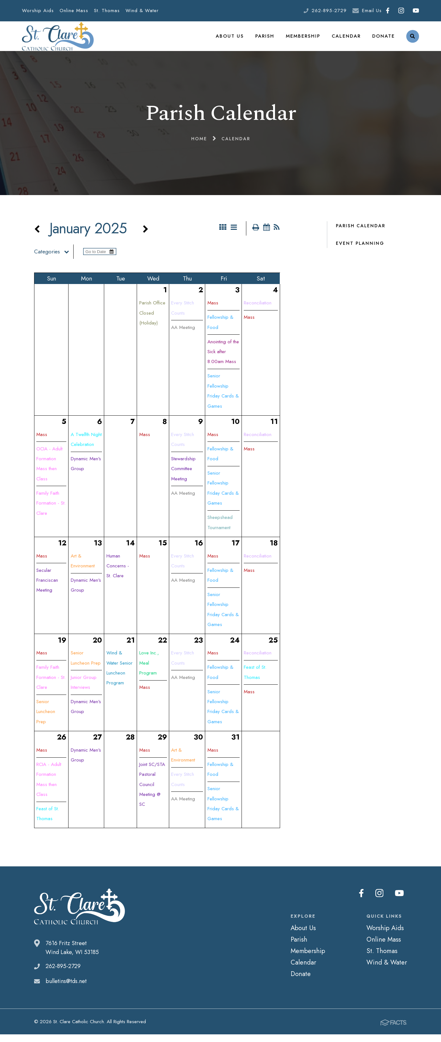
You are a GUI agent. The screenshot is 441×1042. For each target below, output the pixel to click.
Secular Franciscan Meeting (47, 588)
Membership (304, 39)
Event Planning (360, 250)
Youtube (416, 10)
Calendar (346, 39)
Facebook (387, 10)
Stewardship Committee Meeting (183, 476)
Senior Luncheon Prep (45, 719)
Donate (383, 39)
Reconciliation (257, 310)
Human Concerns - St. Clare (117, 573)
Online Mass (74, 10)
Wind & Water (142, 10)
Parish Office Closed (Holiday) (152, 320)
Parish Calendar (360, 233)
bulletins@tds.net (66, 989)
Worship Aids (38, 10)
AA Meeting (183, 335)
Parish (266, 39)
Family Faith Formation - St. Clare (51, 511)
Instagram (401, 10)
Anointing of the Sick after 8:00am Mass (223, 359)
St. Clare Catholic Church (58, 40)
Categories (53, 259)
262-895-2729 (329, 10)
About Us (231, 39)
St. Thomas (107, 10)
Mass (212, 310)
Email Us (372, 10)
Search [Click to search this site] (412, 40)
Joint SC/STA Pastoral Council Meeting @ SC (152, 792)
